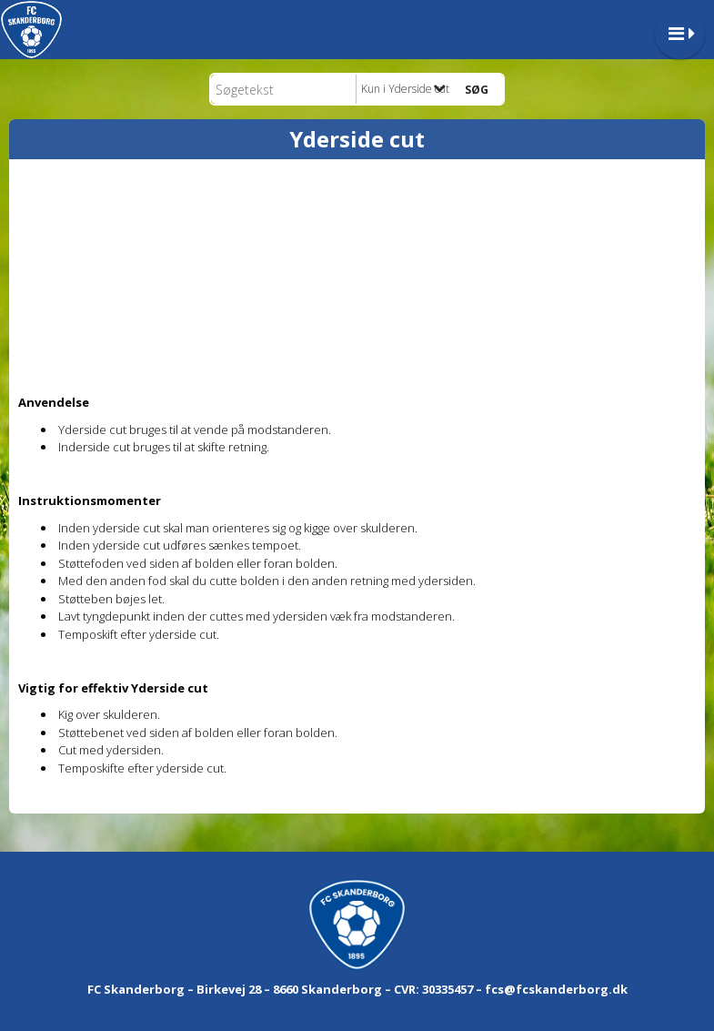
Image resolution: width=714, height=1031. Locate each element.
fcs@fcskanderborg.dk (556, 989)
